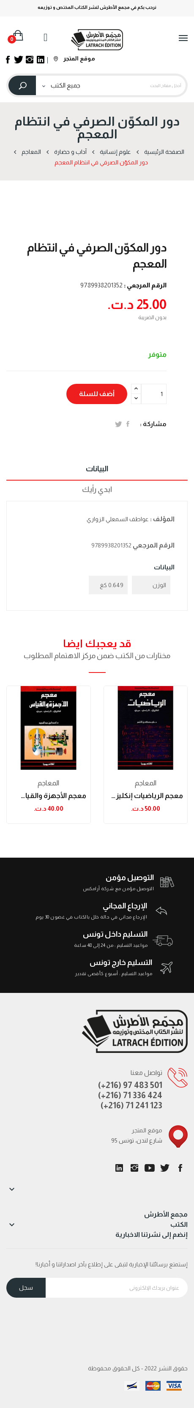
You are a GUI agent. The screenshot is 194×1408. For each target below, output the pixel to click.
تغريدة (118, 424)
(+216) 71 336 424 (130, 1095)
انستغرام (134, 1168)
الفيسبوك (180, 1168)
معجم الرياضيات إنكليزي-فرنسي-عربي (145, 796)
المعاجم (48, 783)
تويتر (164, 1168)
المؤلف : (162, 518)
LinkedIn (119, 1168)
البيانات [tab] (97, 469)
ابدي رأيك (97, 489)
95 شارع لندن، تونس (136, 1140)
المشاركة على (127, 424)
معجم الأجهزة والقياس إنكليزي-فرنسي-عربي (48, 796)
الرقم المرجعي (154, 545)
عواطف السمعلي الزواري (118, 519)
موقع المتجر (74, 58)
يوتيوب (149, 1168)
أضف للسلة (97, 393)
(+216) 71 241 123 (131, 1105)
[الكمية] (154, 394)
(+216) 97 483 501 (130, 1085)
